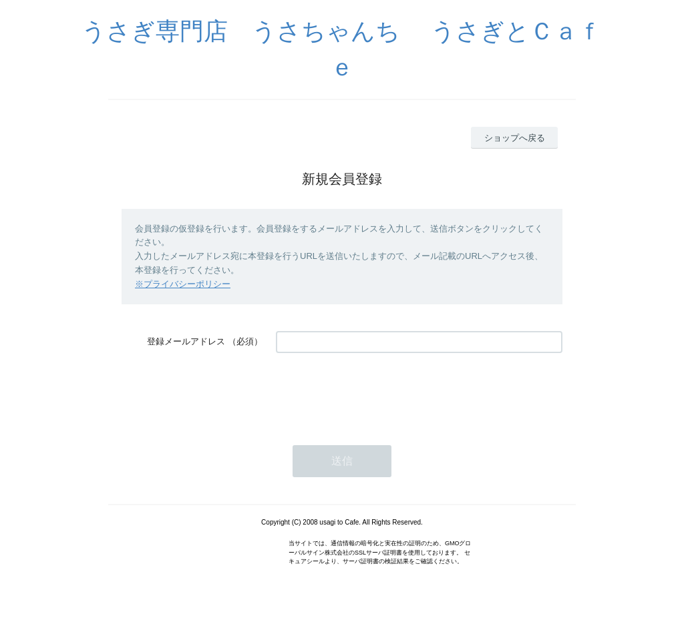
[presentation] (377, 392)
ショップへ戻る (514, 138)
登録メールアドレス (186, 341)
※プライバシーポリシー (182, 284)
